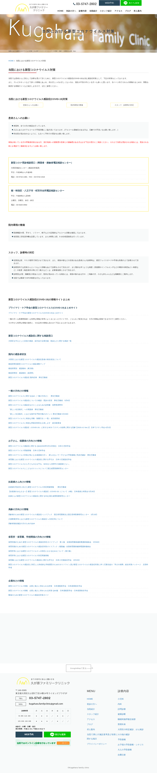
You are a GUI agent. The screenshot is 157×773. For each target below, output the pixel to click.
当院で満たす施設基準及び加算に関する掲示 (102, 736)
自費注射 (122, 755)
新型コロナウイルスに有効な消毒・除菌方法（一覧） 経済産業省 (34, 418)
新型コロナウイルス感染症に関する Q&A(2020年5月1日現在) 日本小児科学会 (39, 446)
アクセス (118, 11)
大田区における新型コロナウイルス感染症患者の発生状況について (34, 359)
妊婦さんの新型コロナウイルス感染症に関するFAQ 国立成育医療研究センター (39, 496)
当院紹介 (93, 11)
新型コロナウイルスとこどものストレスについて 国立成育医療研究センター (38, 468)
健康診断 (122, 714)
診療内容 (83, 11)
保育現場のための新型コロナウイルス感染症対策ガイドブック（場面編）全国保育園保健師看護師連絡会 (49, 546)
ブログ (128, 11)
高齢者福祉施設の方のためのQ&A (21, 523)
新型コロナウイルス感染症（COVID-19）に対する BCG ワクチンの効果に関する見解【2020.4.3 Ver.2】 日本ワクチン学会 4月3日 (59, 427)
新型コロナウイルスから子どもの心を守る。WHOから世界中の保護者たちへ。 (39, 464)
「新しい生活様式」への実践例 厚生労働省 (25, 409)
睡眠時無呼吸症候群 (127, 719)
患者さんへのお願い (31, 105)
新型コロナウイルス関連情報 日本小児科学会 (26, 450)
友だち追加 (131, 3)
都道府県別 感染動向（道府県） (21, 373)
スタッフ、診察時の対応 (124, 105)
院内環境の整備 (77, 105)
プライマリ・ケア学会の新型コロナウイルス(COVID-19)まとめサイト (35, 313)
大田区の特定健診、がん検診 (131, 729)
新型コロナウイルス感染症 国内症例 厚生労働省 (27, 377)
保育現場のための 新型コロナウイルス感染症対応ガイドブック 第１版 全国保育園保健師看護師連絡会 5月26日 (53, 542)
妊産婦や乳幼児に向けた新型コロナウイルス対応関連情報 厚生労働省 (37, 487)
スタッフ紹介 (106, 11)
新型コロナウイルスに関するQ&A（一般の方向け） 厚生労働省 (33, 396)
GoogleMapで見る (78, 668)
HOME (60, 11)
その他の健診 (124, 734)
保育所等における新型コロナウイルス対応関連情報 (28, 555)
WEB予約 (109, 3)
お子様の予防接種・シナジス (131, 745)
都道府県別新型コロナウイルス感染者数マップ (26, 364)
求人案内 (138, 11)
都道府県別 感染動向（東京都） (21, 368)
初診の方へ (71, 11)
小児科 (121, 699)
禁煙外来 (122, 724)
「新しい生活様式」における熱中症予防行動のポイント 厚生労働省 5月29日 (38, 414)
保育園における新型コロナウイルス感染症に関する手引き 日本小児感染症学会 (39, 459)
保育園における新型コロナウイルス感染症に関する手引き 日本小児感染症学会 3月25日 (44, 560)
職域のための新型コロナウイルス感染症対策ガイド (28, 595)
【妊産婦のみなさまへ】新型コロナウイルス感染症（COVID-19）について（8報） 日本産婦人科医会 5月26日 (51, 491)
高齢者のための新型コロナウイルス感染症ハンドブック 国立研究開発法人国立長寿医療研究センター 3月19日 (52, 514)
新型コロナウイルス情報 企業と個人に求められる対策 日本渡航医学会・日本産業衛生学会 (45, 586)
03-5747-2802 (40, 698)
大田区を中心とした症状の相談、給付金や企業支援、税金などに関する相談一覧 (39, 341)
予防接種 (122, 739)
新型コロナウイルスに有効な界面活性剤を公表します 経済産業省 (34, 423)
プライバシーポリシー (97, 744)
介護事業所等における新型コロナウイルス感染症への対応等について (35, 519)
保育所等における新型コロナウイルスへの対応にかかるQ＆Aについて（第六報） (40, 551)
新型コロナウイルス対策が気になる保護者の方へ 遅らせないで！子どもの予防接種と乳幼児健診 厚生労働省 (52, 455)
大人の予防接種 (125, 750)
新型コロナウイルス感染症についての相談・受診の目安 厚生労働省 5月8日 (39, 400)
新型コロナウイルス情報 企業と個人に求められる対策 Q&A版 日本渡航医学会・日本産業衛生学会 (48, 591)
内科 (120, 704)
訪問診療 (122, 709)
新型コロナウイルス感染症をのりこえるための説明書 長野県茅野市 (35, 405)
